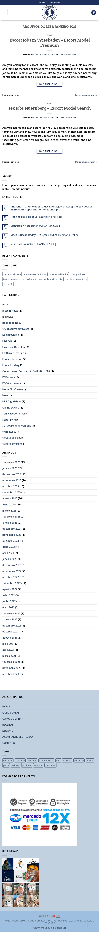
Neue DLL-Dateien (13, 389)
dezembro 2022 (11, 565)
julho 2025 (8, 504)
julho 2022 (8, 595)
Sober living (9, 419)
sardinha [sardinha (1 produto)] (26, 765)
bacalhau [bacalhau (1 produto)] (8, 760)
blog (49, 35)
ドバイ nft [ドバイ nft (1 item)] (8, 284)
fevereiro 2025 (11, 516)
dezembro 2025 (11, 474)
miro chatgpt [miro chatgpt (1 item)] (29, 279)
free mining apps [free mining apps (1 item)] (11, 279)
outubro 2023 (10, 541)
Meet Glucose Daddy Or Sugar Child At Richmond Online (45, 235)
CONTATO (8, 743)
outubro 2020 (10, 674)
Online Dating (10, 407)
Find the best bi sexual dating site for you (36, 216)
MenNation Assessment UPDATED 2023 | (35, 225)
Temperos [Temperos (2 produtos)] (50, 765)
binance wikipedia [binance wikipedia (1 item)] (59, 274)
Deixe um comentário (86, 95)
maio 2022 (8, 607)
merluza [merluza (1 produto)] (67, 760)
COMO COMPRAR (12, 718)
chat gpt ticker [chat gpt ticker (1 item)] (78, 274)
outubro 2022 (10, 577)
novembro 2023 (11, 534)
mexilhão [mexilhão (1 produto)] (79, 760)
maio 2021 (8, 643)
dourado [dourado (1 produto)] (32, 760)
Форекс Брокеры (12, 437)
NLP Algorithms (11, 401)
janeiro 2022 (9, 619)
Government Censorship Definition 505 (26, 371)
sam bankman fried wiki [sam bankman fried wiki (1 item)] (51, 279)
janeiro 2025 (9, 522)
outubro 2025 (10, 486)
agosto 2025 (9, 498)
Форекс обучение (12, 444)
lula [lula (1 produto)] (58, 760)
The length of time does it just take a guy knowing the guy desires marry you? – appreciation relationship (52, 208)
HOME (6, 706)
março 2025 (9, 510)
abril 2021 (8, 649)
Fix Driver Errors (12, 353)
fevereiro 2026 (11, 462)
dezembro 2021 (11, 625)
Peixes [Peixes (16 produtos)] (90, 760)
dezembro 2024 (11, 528)
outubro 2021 (10, 631)
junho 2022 (9, 601)
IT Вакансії (8, 377)
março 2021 (9, 656)
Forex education (12, 359)
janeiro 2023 (9, 559)
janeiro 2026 (9, 468)
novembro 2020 (11, 668)
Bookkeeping (10, 322)
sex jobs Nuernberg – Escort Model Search (49, 108)
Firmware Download (14, 347)
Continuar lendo (49, 84)
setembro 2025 (11, 492)
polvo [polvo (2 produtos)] (6, 765)
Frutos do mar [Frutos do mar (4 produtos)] (46, 760)
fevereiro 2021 (11, 662)
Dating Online (10, 335)
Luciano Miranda (67, 54)
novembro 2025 (11, 480)
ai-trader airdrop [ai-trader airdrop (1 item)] (12, 274)
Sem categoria (11, 413)
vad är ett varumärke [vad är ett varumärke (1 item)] (76, 279)
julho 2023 (8, 547)
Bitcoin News (10, 310)
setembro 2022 (11, 583)
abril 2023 (8, 553)
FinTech (7, 341)
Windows (7, 431)
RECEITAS (7, 724)
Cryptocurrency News (15, 329)
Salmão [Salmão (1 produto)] (15, 765)
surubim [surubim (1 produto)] (38, 765)
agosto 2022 (9, 589)
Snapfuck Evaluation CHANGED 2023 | (33, 244)
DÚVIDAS (7, 731)
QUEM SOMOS (10, 712)
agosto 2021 (9, 637)
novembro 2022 (11, 571)
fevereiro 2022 (11, 613)
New (5, 395)
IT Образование (11, 383)
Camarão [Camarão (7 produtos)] (20, 760)
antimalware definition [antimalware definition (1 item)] (35, 274)
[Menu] (5, 12)
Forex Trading (10, 365)
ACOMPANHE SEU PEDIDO (17, 736)
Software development (16, 425)
